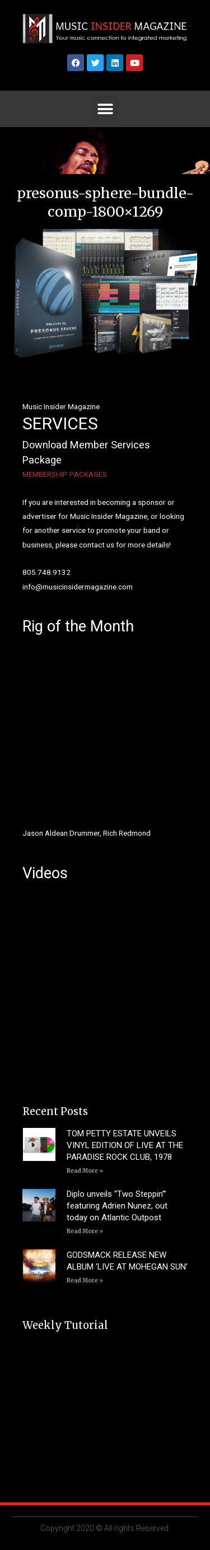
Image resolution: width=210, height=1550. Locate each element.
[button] (105, 108)
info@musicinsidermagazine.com (77, 586)
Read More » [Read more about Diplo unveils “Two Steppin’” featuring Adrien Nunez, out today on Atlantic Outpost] (85, 1231)
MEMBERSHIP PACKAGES (64, 474)
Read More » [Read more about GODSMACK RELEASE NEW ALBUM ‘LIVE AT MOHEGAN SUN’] (85, 1280)
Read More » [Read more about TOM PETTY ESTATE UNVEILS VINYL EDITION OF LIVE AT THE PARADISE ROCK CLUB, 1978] (85, 1170)
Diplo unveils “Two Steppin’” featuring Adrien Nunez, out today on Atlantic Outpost (117, 1206)
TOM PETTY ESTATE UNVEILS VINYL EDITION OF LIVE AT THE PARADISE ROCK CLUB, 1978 (125, 1145)
